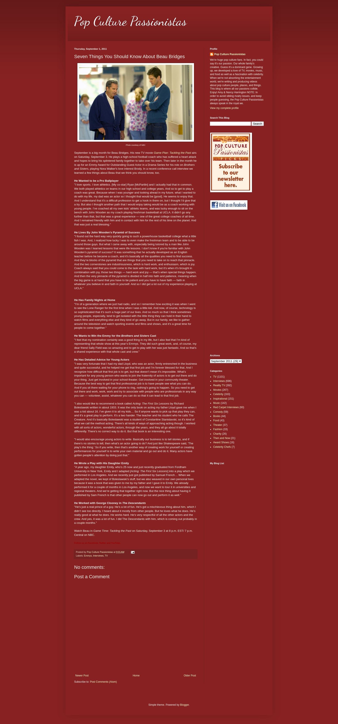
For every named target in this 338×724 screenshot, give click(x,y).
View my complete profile (224, 108)
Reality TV (219, 385)
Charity (217, 433)
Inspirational (220, 398)
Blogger (184, 704)
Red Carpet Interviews (226, 407)
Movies (217, 389)
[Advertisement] (227, 282)
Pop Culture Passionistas (130, 21)
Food (216, 420)
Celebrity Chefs (222, 446)
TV (106, 555)
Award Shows (221, 442)
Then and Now (221, 438)
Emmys (88, 555)
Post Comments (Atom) (103, 681)
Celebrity (218, 394)
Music (216, 403)
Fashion (217, 429)
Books (216, 416)
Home (136, 675)
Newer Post (82, 675)
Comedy (218, 411)
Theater (217, 424)
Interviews (98, 555)
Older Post (190, 675)
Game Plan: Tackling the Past (172, 152)
